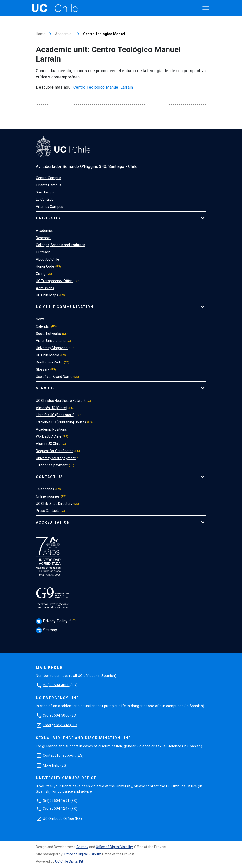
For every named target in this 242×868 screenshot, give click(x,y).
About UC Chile (47, 259)
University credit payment (56, 458)
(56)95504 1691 (56, 800)
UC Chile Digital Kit (69, 861)
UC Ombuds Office (58, 818)
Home (40, 34)
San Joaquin (45, 192)
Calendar (43, 326)
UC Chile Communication (64, 307)
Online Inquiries (48, 496)
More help (51, 765)
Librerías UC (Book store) (55, 415)
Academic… (64, 34)
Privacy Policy (52, 621)
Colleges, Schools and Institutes (60, 245)
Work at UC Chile (48, 436)
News (40, 319)
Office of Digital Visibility (114, 847)
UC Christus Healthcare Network (61, 401)
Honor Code (45, 266)
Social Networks (48, 334)
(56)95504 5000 (56, 715)
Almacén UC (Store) (51, 408)
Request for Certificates (54, 451)
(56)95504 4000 (56, 685)
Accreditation (53, 522)
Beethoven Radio (49, 362)
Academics (44, 231)
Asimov (82, 847)
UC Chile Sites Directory (54, 504)
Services (46, 388)
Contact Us (49, 477)
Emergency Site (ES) (60, 725)
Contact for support (59, 755)
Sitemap (46, 630)
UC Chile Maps (47, 295)
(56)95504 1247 (56, 808)
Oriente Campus (48, 185)
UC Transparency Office (54, 281)
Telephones (45, 489)
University (48, 218)
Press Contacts (48, 511)
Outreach (43, 252)
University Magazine (52, 348)
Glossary (42, 369)
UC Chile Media (47, 355)
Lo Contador (45, 199)
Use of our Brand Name (54, 377)
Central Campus (48, 178)
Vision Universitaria (51, 341)
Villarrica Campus (49, 207)
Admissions (45, 288)
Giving (40, 274)
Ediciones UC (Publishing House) (61, 422)
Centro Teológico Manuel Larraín (103, 87)
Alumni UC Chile (48, 444)
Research (43, 238)
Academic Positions (51, 429)
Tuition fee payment (52, 465)
